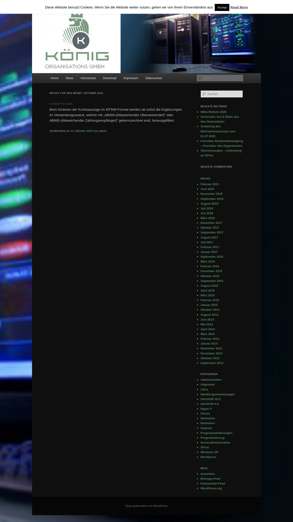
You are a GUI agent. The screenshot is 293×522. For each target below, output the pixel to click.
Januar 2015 (209, 305)
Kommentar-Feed (213, 483)
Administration (211, 379)
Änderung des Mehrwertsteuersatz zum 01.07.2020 (218, 131)
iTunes (205, 413)
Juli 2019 (207, 208)
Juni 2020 (207, 189)
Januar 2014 (209, 343)
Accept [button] (222, 7)
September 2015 (212, 281)
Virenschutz (88, 78)
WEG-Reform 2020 (213, 112)
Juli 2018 (207, 213)
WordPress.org (211, 488)
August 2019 (209, 203)
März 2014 (208, 334)
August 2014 (209, 314)
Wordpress (208, 457)
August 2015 (209, 285)
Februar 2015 (210, 300)
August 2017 (209, 237)
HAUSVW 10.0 (210, 399)
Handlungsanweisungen (218, 394)
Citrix (204, 389)
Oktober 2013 (210, 358)
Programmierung (213, 437)
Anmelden (208, 474)
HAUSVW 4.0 (210, 404)
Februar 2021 (210, 184)
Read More (239, 7)
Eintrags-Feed (210, 478)
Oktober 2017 (210, 227)
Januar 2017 (209, 252)
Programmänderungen (216, 433)
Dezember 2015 (211, 271)
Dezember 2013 (211, 348)
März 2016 (208, 261)
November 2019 (211, 193)
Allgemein (208, 384)
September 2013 (212, 363)
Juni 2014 (207, 319)
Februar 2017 (210, 247)
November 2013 (211, 353)
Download (110, 78)
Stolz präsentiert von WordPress (146, 506)
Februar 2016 (210, 266)
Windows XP (209, 452)
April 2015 (208, 290)
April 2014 (208, 329)
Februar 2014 (210, 338)
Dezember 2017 (211, 223)
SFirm (205, 447)
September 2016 (212, 256)
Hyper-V (206, 408)
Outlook (206, 428)
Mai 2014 (207, 324)
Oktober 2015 (210, 276)
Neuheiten (208, 418)
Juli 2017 (207, 242)
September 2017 (212, 232)
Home (55, 78)
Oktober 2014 (210, 309)
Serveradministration (215, 442)
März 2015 (208, 295)
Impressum (131, 78)
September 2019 (212, 199)
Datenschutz (154, 78)
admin (103, 131)
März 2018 (208, 218)
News (69, 78)
